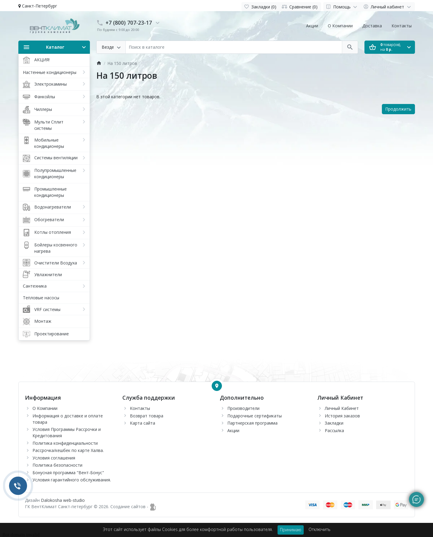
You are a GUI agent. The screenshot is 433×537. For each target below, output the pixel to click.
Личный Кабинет (342, 408)
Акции (312, 26)
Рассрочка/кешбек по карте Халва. (68, 450)
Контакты (402, 26)
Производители (243, 408)
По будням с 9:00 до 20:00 (118, 29)
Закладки (334, 423)
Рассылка (334, 430)
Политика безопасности (57, 465)
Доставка (372, 26)
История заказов (342, 416)
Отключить (319, 529)
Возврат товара (146, 416)
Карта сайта (142, 423)
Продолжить (398, 109)
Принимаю (290, 529)
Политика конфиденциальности (65, 443)
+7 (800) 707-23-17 (129, 22)
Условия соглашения (53, 458)
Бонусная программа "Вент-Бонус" (68, 472)
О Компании (340, 26)
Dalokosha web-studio (63, 500)
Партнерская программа (252, 423)
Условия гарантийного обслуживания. (71, 480)
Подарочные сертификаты (254, 416)
